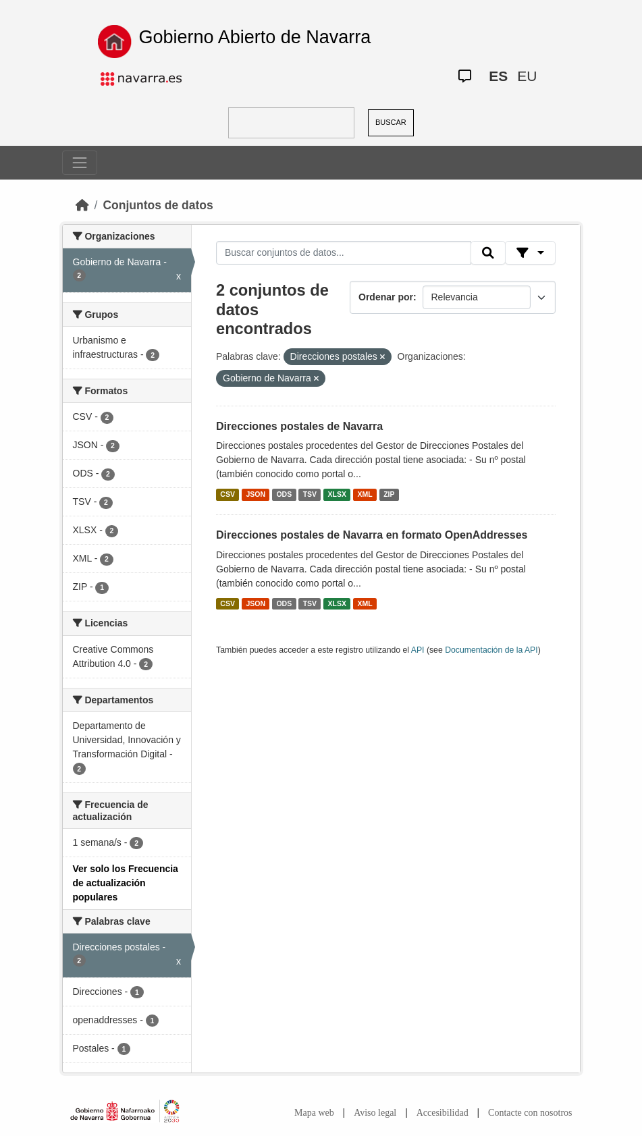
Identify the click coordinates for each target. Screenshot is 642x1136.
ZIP (388, 494)
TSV (310, 494)
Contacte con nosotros (530, 1113)
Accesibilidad (443, 1113)
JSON (255, 494)
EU (527, 76)
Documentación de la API (491, 650)
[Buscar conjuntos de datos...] (343, 253)
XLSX (337, 494)
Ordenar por (385, 297)
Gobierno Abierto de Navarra (255, 37)
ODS (284, 494)
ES (498, 76)
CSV (227, 494)
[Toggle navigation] (79, 163)
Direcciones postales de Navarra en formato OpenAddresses (372, 535)
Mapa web (314, 1113)
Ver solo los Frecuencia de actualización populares (125, 882)
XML (365, 494)
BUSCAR (390, 122)
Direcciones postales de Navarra (299, 426)
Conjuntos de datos (158, 205)
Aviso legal (375, 1113)
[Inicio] (82, 205)
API (418, 650)
